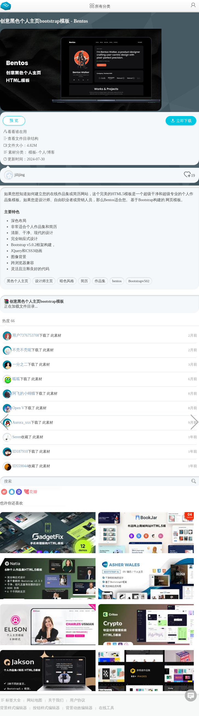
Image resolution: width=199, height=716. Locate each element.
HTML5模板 (121, 194)
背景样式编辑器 (13, 708)
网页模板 (173, 200)
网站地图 (34, 700)
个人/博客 (46, 152)
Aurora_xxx (21, 422)
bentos (117, 281)
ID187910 (20, 451)
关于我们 (56, 700)
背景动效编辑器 (79, 708)
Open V (18, 408)
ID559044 (20, 466)
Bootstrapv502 (138, 281)
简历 (84, 281)
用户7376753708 (25, 335)
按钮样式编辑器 (46, 708)
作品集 (100, 281)
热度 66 (8, 321)
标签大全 (13, 700)
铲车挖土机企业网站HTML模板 (4, 421)
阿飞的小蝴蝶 (23, 393)
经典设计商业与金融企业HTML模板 (195, 421)
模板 (32, 152)
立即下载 (181, 121)
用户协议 (77, 700)
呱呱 (16, 379)
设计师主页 (44, 281)
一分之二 (20, 364)
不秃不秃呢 (21, 350)
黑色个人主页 (17, 281)
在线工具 (106, 708)
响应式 (24, 239)
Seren (16, 437)
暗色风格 (67, 281)
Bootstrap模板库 (7, 5)
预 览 (14, 121)
